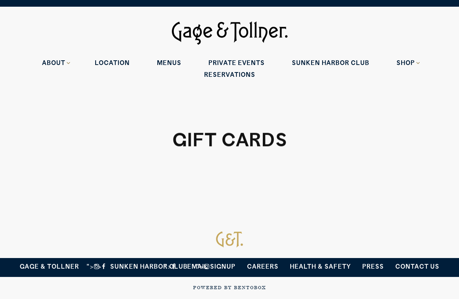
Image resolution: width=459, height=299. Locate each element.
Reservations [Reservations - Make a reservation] (229, 74)
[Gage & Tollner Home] (230, 32)
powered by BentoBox (229, 287)
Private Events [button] (236, 63)
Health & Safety (320, 266)
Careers (262, 266)
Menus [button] (169, 63)
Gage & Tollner (49, 266)
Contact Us (417, 266)
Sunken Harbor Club (149, 266)
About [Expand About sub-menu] (55, 63)
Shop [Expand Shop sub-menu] (407, 63)
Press (373, 266)
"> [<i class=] (100, 266)
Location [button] (112, 63)
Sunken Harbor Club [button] (330, 63)
